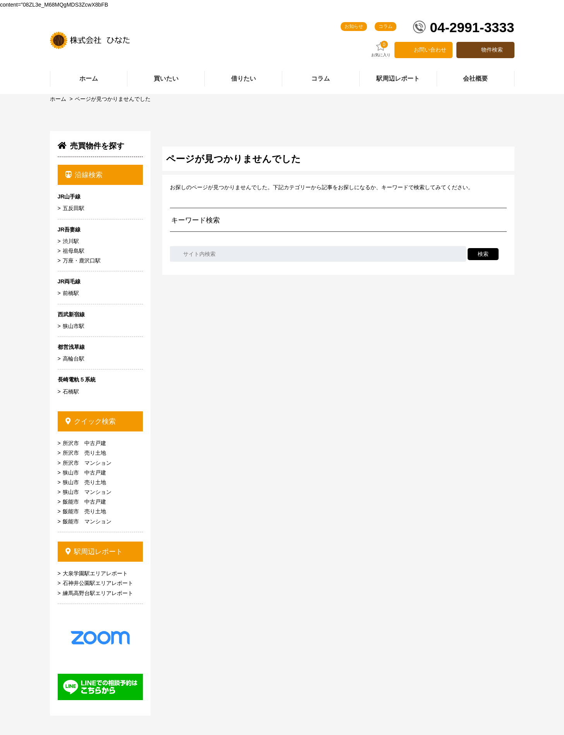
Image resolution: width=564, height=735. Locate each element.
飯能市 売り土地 (84, 511)
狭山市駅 (73, 326)
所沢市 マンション (87, 463)
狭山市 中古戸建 (84, 472)
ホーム (58, 99)
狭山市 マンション (87, 492)
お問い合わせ (430, 50)
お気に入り (381, 49)
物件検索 (492, 50)
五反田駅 (73, 208)
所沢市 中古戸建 (84, 443)
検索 (483, 254)
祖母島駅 (73, 251)
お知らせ (354, 26)
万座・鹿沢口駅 (82, 260)
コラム (386, 26)
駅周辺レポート (94, 552)
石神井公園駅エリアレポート (98, 583)
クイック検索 (90, 421)
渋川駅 (71, 241)
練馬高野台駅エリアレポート (98, 593)
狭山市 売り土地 (84, 482)
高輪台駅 (73, 358)
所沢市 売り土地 (84, 453)
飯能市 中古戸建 (84, 502)
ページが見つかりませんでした (113, 99)
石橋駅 (71, 391)
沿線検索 (84, 175)
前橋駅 (71, 293)
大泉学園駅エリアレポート (95, 573)
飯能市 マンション (87, 521)
